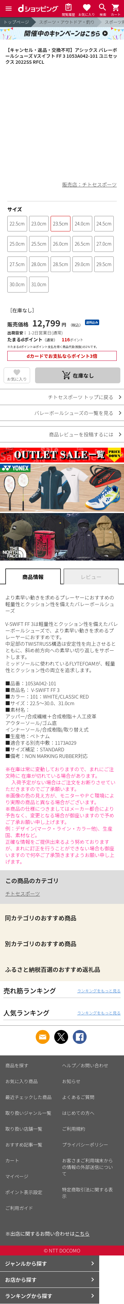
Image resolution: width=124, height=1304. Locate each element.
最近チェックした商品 (28, 1097)
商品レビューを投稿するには (81, 434)
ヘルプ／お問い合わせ (85, 1065)
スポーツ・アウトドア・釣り (67, 22)
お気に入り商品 (21, 1081)
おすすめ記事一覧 (23, 1144)
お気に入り (17, 379)
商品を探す (16, 1065)
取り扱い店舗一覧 (23, 1128)
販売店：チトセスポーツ (89, 184)
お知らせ (71, 1081)
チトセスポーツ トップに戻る (80, 397)
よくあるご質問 (78, 1097)
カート (12, 1160)
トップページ (16, 22)
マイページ (16, 1176)
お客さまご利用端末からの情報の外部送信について (87, 1167)
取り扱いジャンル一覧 (28, 1113)
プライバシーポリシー (85, 1144)
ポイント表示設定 (23, 1192)
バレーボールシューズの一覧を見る (73, 412)
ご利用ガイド (19, 1208)
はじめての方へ (78, 1113)
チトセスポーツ (22, 893)
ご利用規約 (73, 1128)
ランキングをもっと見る (99, 990)
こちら (82, 1233)
